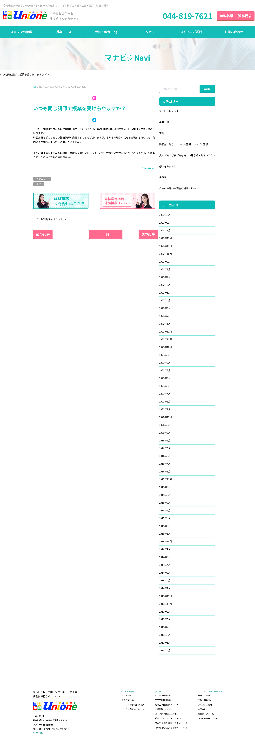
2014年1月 (165, 590)
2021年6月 (165, 379)
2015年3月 (165, 527)
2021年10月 (165, 348)
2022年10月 (165, 255)
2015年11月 (165, 481)
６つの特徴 (127, 696)
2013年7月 (165, 629)
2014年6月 (165, 558)
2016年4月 (165, 465)
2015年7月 (165, 504)
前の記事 (43, 234)
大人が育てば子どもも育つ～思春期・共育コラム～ (187, 156)
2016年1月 (165, 473)
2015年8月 (165, 496)
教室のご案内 (204, 696)
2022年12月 (165, 239)
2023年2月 (165, 223)
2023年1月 (165, 231)
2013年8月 (165, 621)
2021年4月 (165, 395)
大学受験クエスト (163, 709)
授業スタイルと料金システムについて (171, 718)
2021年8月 (165, 364)
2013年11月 (165, 605)
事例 (161, 134)
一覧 (94, 234)
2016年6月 (165, 449)
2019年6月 (165, 442)
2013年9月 (165, 613)
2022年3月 (165, 309)
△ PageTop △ (148, 169)
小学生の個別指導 (163, 696)
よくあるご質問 (191, 32)
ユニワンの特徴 (21, 32)
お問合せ (202, 709)
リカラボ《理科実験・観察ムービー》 (171, 722)
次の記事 (145, 234)
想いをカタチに (167, 167)
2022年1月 (165, 325)
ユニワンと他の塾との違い (133, 705)
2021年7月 (165, 371)
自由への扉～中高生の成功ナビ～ (177, 189)
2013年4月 (165, 652)
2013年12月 (165, 597)
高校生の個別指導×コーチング (168, 705)
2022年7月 (165, 278)
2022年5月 (165, 293)
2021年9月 (165, 356)
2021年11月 (165, 340)
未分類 (163, 178)
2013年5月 (165, 644)
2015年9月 (165, 488)
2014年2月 (165, 582)
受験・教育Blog (106, 32)
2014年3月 (165, 574)
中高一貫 (164, 123)
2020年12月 (165, 418)
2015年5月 (165, 512)
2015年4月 (165, 519)
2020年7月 (165, 434)
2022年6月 (165, 286)
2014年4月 (165, 566)
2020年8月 (165, 426)
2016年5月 (165, 457)
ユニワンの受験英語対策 (166, 714)
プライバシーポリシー (208, 718)
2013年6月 (165, 636)
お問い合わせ (233, 32)
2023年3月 (165, 216)
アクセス (148, 32)
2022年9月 (165, 262)
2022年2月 (165, 317)
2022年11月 (165, 247)
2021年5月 (165, 387)
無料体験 (221, 16)
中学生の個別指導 (163, 701)
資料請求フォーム (206, 714)
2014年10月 (165, 543)
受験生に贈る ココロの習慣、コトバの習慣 (183, 145)
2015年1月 (165, 535)
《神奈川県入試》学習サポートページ (171, 726)
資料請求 (242, 16)
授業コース (64, 32)
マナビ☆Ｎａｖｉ (169, 112)
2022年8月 (165, 270)
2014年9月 (165, 551)
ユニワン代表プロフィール (133, 709)
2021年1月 (165, 410)
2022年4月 (165, 301)
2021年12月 (165, 332)
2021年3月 (165, 403)
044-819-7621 (180, 16)
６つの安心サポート (131, 701)
